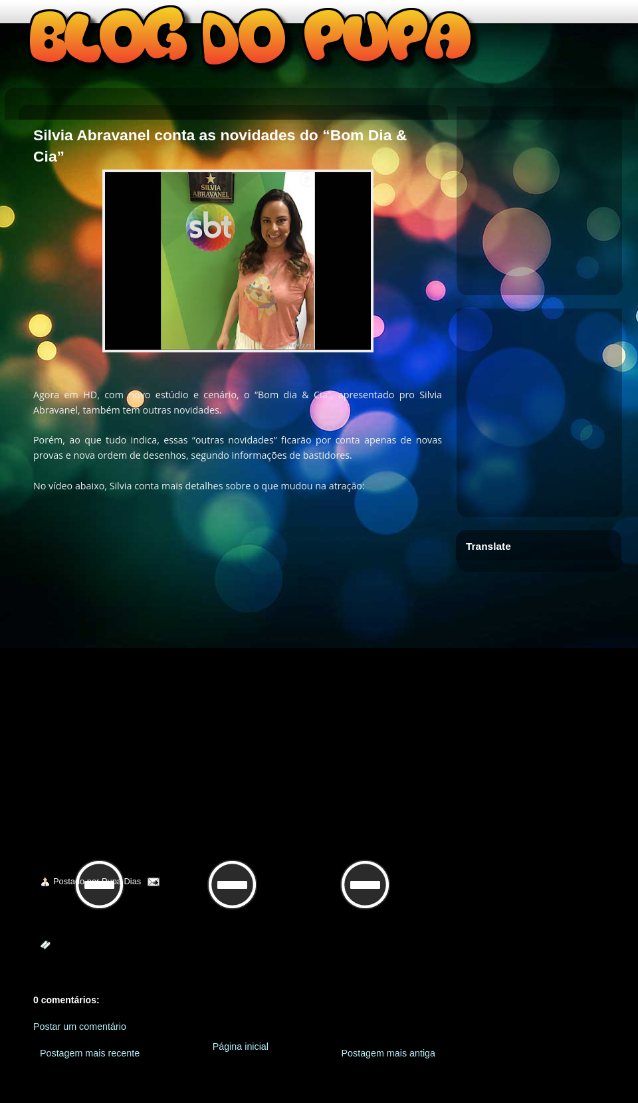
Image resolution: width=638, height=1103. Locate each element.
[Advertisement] (546, 196)
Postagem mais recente (90, 1053)
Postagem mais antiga (388, 1053)
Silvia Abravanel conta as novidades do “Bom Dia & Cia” (220, 145)
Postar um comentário (79, 1026)
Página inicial (240, 1046)
